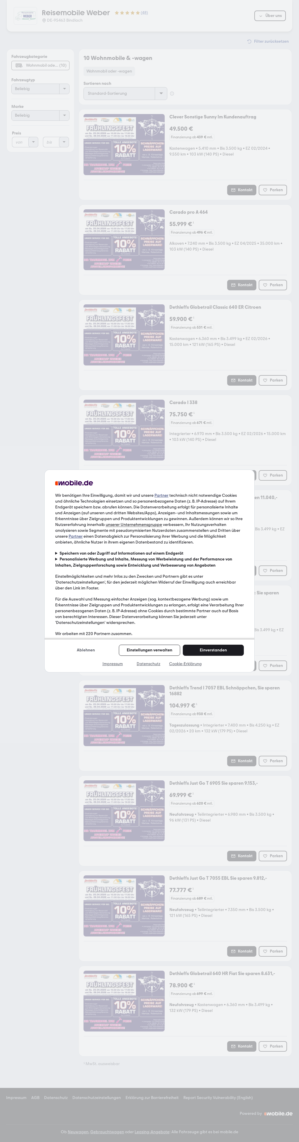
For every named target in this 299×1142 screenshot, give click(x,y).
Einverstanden (213, 650)
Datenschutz (148, 663)
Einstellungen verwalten (149, 650)
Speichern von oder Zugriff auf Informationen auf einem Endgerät (121, 553)
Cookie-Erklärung (185, 663)
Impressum (112, 663)
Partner (161, 495)
